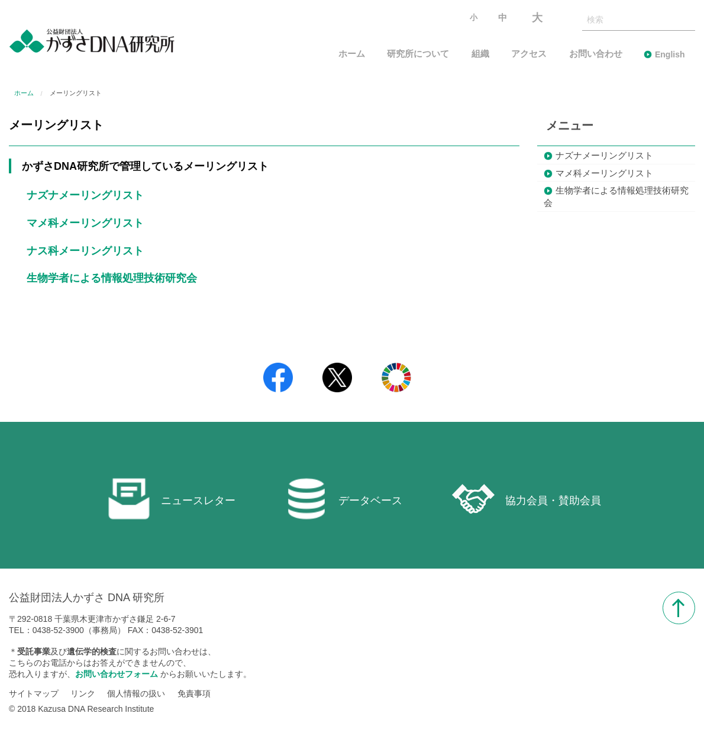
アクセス (529, 54)
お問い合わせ (595, 54)
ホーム (351, 54)
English (670, 54)
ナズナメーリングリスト (85, 195)
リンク (82, 693)
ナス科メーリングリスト (85, 251)
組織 (480, 54)
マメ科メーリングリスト (85, 223)
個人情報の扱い (136, 693)
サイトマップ (34, 693)
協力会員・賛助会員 (526, 498)
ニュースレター (171, 498)
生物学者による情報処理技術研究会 (112, 278)
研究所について (418, 54)
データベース (343, 498)
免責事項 (194, 693)
